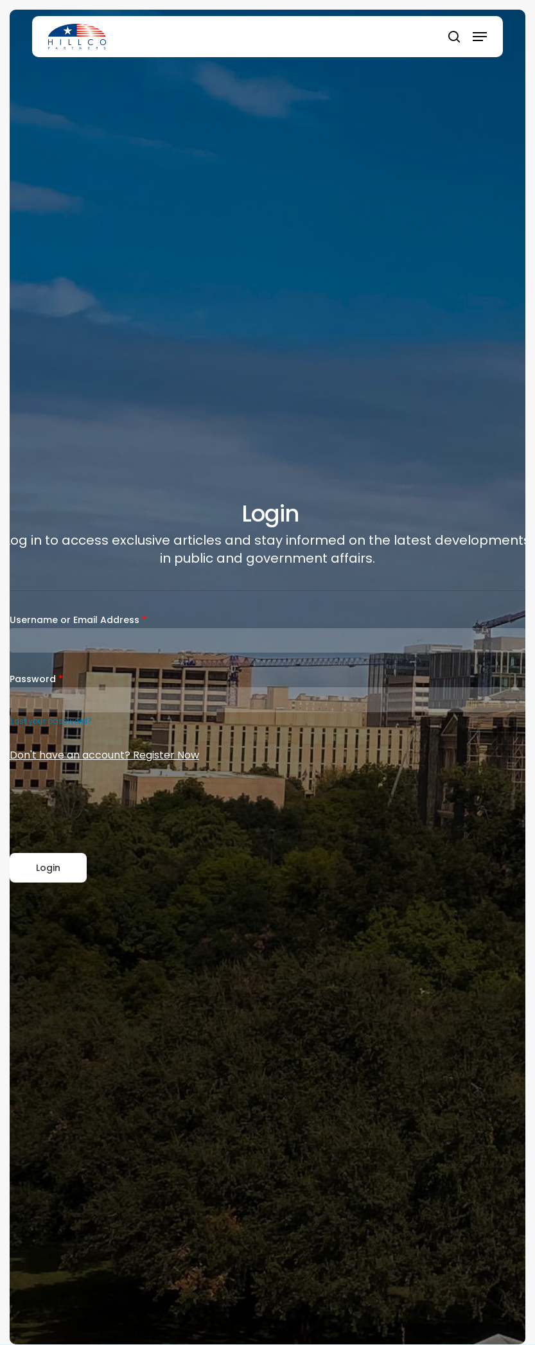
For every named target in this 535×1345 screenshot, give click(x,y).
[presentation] (107, 809)
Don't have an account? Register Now (104, 755)
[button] (480, 36)
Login (48, 867)
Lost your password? (51, 721)
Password (36, 678)
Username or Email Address (78, 619)
